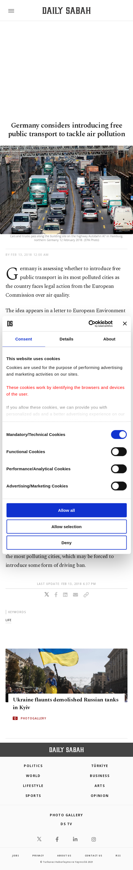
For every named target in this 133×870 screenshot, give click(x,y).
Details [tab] (67, 339)
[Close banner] (125, 324)
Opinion (100, 795)
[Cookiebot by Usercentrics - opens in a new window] (88, 323)
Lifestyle (33, 785)
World (33, 775)
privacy (38, 855)
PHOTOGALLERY (33, 718)
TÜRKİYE (99, 765)
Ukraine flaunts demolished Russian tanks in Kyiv (65, 704)
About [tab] (109, 339)
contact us (93, 855)
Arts (100, 785)
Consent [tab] (23, 339)
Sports (33, 795)
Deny (66, 542)
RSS (118, 855)
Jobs (15, 855)
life (8, 620)
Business (99, 775)
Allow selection (66, 526)
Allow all (66, 510)
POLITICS (33, 765)
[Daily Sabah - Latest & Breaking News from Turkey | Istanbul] (66, 10)
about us (64, 855)
